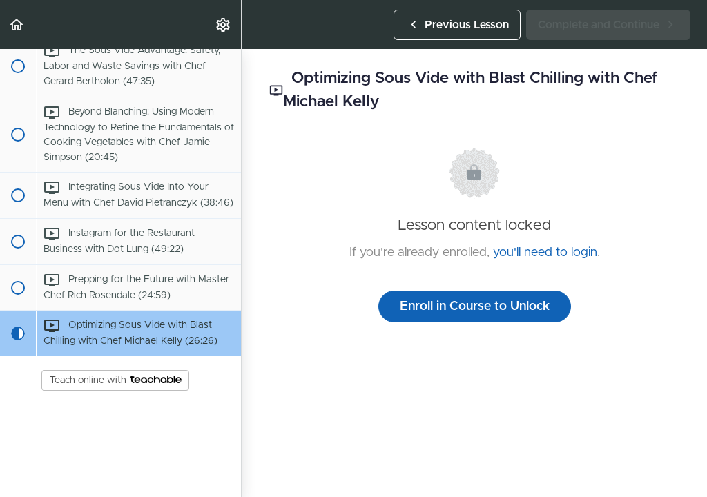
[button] (17, 24)
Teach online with (116, 380)
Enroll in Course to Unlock (475, 306)
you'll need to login (545, 252)
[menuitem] (223, 24)
